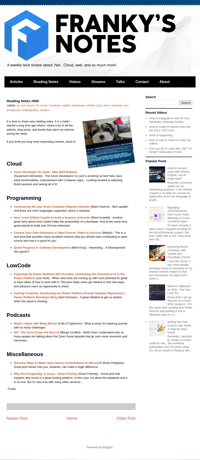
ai (18, 105)
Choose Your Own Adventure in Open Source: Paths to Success (58, 232)
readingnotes (30, 110)
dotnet (91, 105)
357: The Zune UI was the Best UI (36, 332)
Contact (142, 82)
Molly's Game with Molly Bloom (35, 323)
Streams (98, 82)
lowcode (116, 105)
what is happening (160, 135)
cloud (43, 105)
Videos (75, 82)
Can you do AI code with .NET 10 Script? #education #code (170, 150)
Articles (16, 82)
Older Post (126, 418)
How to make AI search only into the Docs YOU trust (169, 128)
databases (78, 105)
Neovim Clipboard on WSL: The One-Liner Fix (179, 289)
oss (126, 105)
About (164, 82)
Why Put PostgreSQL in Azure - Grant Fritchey (45, 373)
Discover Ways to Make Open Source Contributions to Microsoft (58, 363)
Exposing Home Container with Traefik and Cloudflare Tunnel (178, 252)
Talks (120, 82)
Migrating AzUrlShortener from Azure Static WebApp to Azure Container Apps (178, 214)
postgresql (13, 110)
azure (30, 105)
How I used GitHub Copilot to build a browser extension (52, 217)
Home (72, 418)
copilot (66, 105)
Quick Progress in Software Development (42, 247)
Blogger (107, 447)
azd (23, 105)
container (54, 105)
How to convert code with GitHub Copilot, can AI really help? (178, 173)
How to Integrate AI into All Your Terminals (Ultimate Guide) (169, 120)
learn (106, 105)
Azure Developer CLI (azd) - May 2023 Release (45, 172)
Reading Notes (46, 82)
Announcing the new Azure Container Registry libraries (52, 206)
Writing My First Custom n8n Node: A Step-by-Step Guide (179, 327)
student (45, 110)
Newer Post (17, 418)
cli (37, 105)
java (99, 105)
